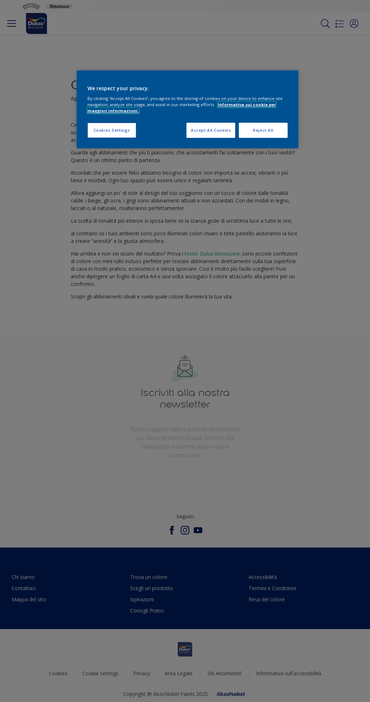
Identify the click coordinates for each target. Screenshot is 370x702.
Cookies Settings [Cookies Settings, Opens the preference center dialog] (112, 130)
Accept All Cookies (211, 130)
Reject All (263, 130)
